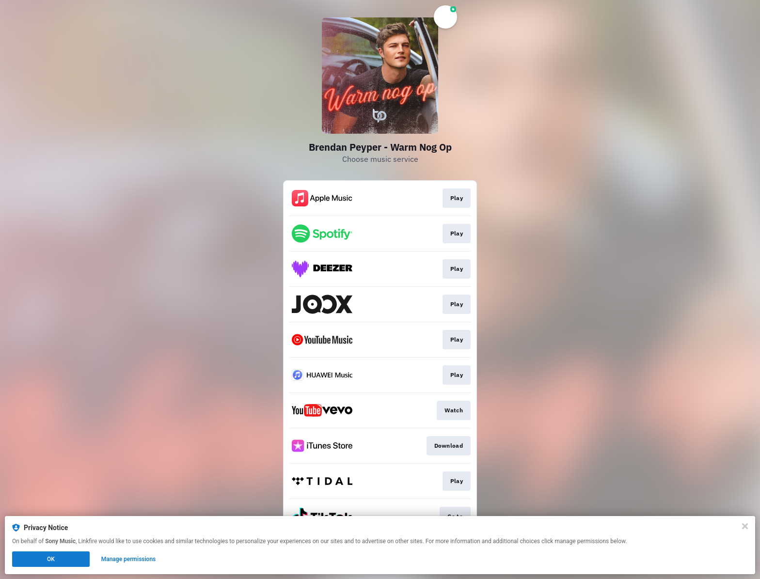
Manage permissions (128, 559)
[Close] (745, 526)
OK (51, 559)
